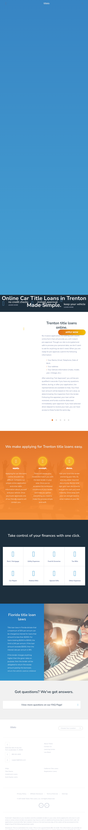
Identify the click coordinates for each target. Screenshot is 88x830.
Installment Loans (11, 774)
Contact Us (48, 746)
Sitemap (65, 794)
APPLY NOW (71, 332)
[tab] (52, 420)
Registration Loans (50, 771)
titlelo (46, 3)
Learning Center (49, 749)
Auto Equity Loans (11, 777)
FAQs (7, 768)
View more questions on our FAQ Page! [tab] (41, 704)
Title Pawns (9, 771)
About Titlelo (48, 743)
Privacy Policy (21, 794)
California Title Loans (51, 768)
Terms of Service (52, 794)
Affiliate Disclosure (36, 794)
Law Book (47, 752)
